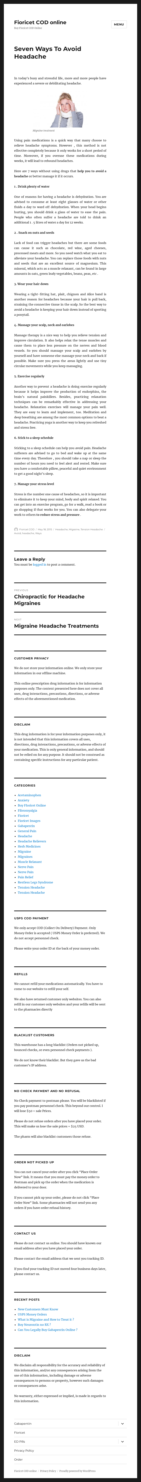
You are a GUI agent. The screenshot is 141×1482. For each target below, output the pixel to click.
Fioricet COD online (40, 22)
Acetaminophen (29, 795)
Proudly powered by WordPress (77, 1471)
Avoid (17, 533)
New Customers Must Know (38, 1309)
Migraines (25, 857)
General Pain (27, 831)
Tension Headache (92, 529)
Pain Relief (25, 877)
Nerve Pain (26, 867)
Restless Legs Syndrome (35, 882)
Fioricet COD (27, 529)
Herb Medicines (29, 846)
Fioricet (23, 815)
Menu (119, 24)
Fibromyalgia (27, 810)
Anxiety (23, 800)
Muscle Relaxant (30, 862)
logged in (39, 564)
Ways (38, 533)
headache (28, 533)
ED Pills (19, 1441)
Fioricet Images (29, 821)
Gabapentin (26, 826)
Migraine (74, 529)
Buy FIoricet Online (32, 805)
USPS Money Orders (32, 1314)
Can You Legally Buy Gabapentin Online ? (47, 1330)
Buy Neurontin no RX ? (34, 1324)
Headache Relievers (32, 841)
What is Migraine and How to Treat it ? (46, 1319)
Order (18, 1459)
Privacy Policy (24, 1450)
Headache (61, 529)
